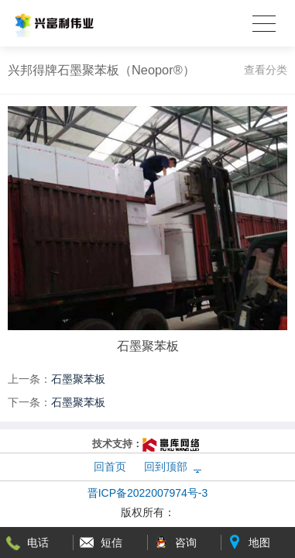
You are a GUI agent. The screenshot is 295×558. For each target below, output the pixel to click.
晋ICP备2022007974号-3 (147, 493)
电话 (38, 542)
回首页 (110, 466)
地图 (259, 542)
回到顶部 (165, 466)
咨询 (186, 542)
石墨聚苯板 (78, 379)
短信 (111, 542)
